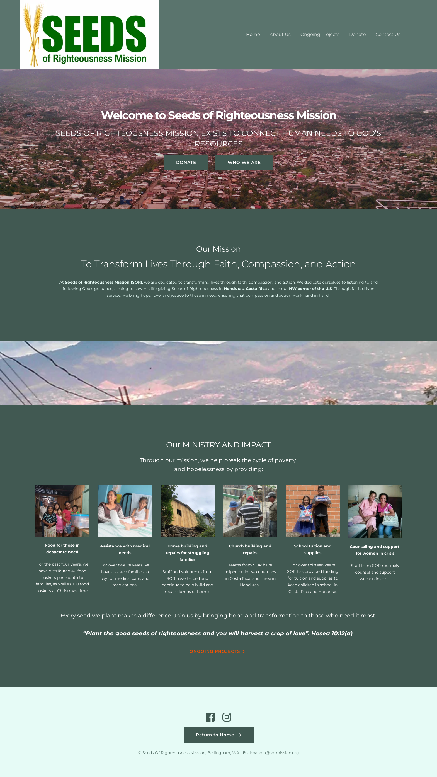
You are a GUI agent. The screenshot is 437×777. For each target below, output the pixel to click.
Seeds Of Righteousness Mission (173, 752)
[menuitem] (253, 34)
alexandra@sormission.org (273, 752)
